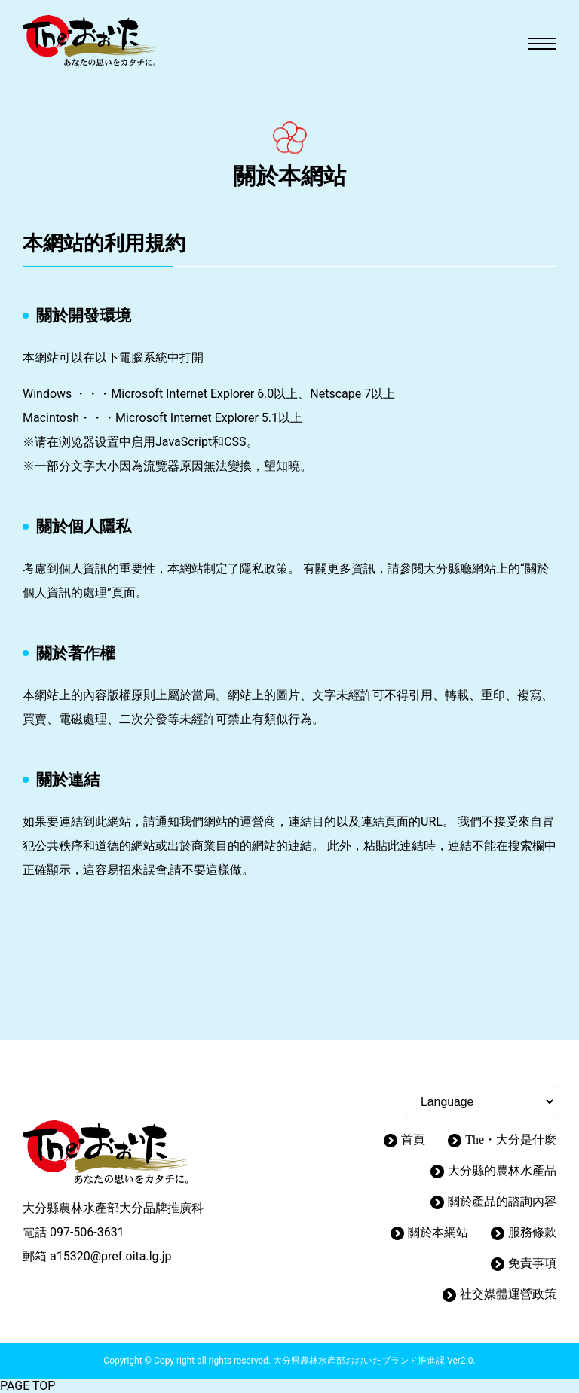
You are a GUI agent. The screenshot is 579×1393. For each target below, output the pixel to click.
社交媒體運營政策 (508, 1294)
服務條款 (532, 1232)
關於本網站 (438, 1232)
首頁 (413, 1139)
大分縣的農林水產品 (502, 1170)
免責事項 (532, 1263)
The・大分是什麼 (510, 1139)
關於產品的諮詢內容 (502, 1201)
